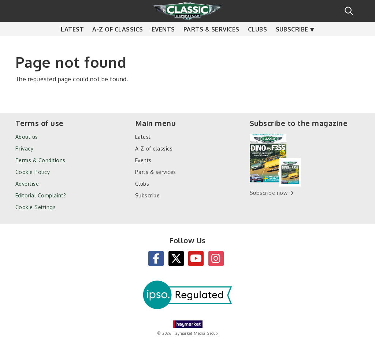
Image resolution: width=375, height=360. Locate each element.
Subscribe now (268, 193)
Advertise (27, 184)
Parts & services (211, 44)
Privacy (24, 148)
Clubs (257, 44)
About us (26, 137)
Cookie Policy (32, 172)
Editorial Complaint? (40, 195)
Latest (72, 44)
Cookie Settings (35, 207)
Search (349, 11)
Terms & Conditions (40, 160)
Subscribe (292, 44)
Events (163, 44)
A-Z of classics (117, 44)
